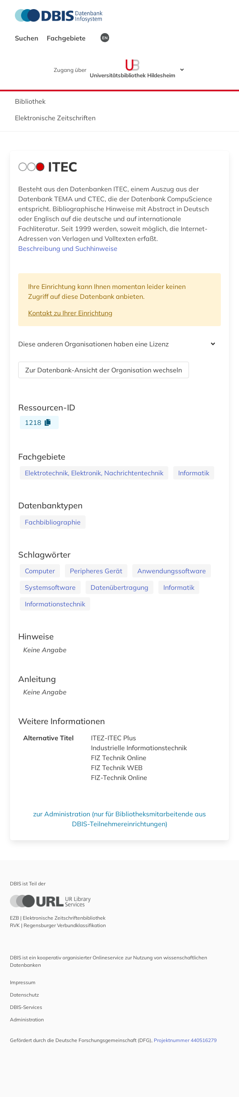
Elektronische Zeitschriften (55, 118)
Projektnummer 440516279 (185, 1040)
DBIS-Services (26, 1007)
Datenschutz (24, 995)
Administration (27, 1019)
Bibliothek (30, 101)
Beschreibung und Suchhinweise (67, 248)
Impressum (23, 982)
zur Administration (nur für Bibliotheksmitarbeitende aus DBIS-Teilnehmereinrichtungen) (119, 819)
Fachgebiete (67, 38)
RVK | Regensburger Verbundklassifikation (58, 925)
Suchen (27, 38)
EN (105, 37)
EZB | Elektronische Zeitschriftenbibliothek (57, 918)
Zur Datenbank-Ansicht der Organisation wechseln (103, 370)
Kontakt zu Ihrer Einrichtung (70, 313)
